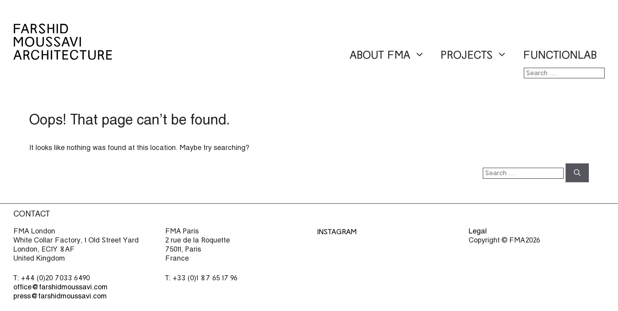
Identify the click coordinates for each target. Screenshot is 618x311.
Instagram (337, 232)
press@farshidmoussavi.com (60, 296)
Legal (478, 231)
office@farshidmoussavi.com (60, 287)
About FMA (391, 55)
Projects (478, 55)
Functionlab (560, 55)
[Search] (577, 172)
